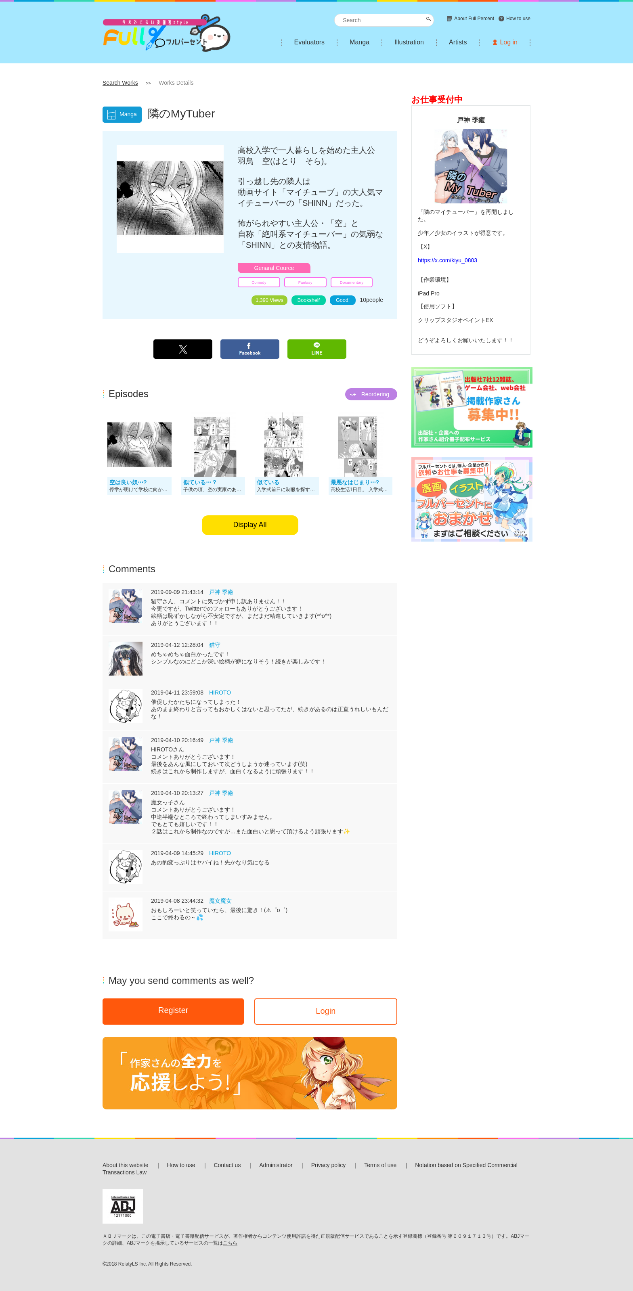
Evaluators (309, 42)
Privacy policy (328, 1165)
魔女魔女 (220, 901)
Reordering (375, 394)
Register (173, 1010)
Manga (359, 42)
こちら (230, 1243)
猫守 (214, 645)
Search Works (120, 83)
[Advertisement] (470, 672)
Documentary (351, 282)
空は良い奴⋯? (128, 482)
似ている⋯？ (200, 482)
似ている (268, 482)
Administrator (275, 1165)
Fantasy (305, 282)
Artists (458, 42)
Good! (343, 300)
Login (325, 1010)
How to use (181, 1165)
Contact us (227, 1165)
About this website (126, 1165)
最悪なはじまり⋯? (355, 482)
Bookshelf (309, 300)
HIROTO (220, 692)
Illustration (409, 42)
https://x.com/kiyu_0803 (447, 260)
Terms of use (380, 1165)
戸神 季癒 (221, 592)
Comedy (259, 282)
